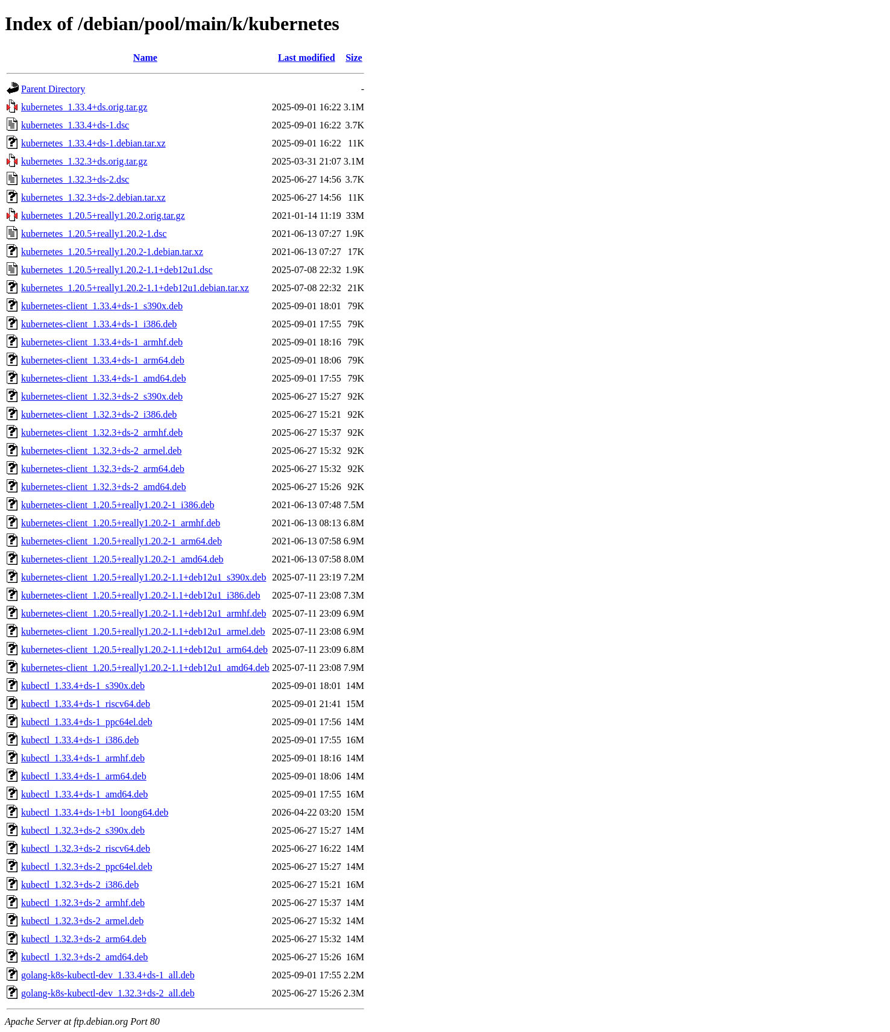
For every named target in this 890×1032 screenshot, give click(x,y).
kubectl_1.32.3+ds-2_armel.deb (82, 921)
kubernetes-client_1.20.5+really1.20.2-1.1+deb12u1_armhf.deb (143, 613)
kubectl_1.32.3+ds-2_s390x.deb (83, 830)
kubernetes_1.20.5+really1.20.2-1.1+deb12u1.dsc (117, 270)
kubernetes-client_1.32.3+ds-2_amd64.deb (103, 487)
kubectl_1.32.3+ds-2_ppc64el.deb (86, 866)
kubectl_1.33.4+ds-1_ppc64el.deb (86, 722)
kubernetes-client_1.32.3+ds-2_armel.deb (101, 450)
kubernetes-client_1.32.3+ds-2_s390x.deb (102, 396)
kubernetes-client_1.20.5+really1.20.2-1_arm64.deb (121, 541)
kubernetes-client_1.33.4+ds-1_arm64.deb (103, 360)
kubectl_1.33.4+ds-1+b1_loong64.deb (94, 812)
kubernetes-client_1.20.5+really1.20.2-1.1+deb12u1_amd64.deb (145, 667)
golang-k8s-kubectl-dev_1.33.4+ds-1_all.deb (108, 975)
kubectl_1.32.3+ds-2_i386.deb (80, 884)
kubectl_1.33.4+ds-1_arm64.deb (84, 776)
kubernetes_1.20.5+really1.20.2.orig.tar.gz (103, 215)
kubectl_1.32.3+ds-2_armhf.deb (83, 903)
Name (145, 57)
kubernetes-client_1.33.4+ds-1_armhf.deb (102, 342)
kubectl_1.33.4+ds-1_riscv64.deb (85, 704)
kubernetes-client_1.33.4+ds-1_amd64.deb (103, 378)
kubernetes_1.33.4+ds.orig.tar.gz (84, 107)
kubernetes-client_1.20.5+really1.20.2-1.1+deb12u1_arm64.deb (144, 649)
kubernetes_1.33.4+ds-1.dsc (75, 125)
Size (354, 57)
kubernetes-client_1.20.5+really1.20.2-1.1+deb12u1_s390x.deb (143, 577)
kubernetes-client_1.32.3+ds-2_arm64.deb (103, 469)
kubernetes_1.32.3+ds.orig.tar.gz (84, 161)
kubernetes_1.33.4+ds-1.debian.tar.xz (93, 143)
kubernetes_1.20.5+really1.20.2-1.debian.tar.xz (112, 252)
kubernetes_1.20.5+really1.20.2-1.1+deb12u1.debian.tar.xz (135, 288)
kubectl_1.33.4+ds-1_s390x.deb (83, 686)
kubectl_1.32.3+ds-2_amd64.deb (84, 957)
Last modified (306, 57)
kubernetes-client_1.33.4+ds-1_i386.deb (99, 324)
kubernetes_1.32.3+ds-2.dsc (75, 179)
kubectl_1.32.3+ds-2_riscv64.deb (85, 848)
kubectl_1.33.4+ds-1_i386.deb (80, 740)
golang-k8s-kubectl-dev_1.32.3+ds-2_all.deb (108, 993)
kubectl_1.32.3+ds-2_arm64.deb (84, 939)
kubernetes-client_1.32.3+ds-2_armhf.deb (102, 432)
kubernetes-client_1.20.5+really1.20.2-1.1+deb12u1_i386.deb (140, 595)
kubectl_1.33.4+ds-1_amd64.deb (84, 794)
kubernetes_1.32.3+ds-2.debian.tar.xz (93, 197)
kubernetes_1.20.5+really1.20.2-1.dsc (93, 233)
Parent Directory (53, 89)
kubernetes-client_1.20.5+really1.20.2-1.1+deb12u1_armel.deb (143, 631)
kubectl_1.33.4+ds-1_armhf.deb (83, 758)
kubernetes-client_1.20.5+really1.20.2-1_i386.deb (118, 505)
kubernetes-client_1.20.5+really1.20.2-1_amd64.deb (122, 559)
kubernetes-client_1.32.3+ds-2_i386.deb (99, 414)
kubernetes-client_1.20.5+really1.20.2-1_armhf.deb (120, 523)
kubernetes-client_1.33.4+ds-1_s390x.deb (102, 306)
